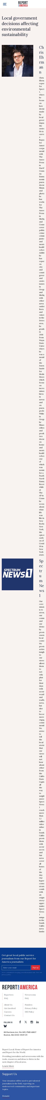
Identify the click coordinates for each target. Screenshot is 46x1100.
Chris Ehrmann (41, 59)
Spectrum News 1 (41, 578)
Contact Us (9, 1015)
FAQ (6, 998)
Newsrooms (30, 995)
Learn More (8, 1066)
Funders (28, 1005)
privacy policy (6, 974)
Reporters (8, 995)
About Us (8, 1005)
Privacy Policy (31, 1008)
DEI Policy (29, 1012)
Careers (7, 1012)
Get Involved (10, 1008)
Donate (6, 1096)
